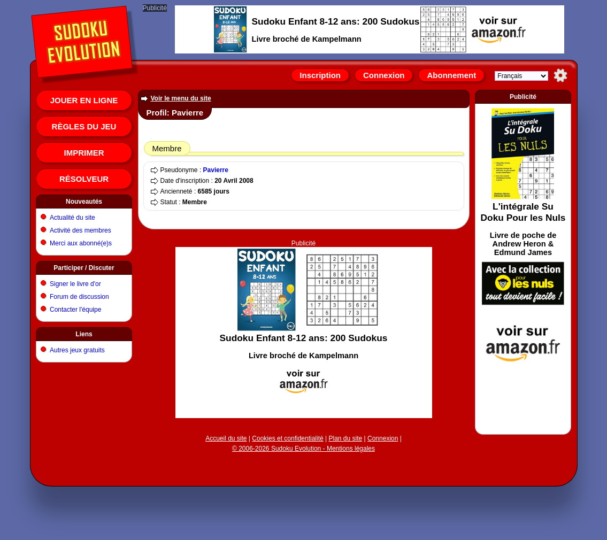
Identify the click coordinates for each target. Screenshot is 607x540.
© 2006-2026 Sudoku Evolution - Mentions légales (303, 448)
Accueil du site (226, 438)
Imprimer (84, 152)
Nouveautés (84, 201)
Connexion (384, 75)
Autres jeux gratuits (77, 350)
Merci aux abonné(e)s (81, 243)
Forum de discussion (79, 296)
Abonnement (451, 75)
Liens (83, 334)
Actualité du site (72, 217)
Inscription (320, 75)
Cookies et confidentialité (287, 438)
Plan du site (346, 438)
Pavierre (215, 170)
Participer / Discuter (83, 268)
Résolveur (84, 178)
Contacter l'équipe (75, 309)
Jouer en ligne (84, 100)
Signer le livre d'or (75, 284)
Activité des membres (80, 230)
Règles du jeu (84, 126)
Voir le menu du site (181, 98)
